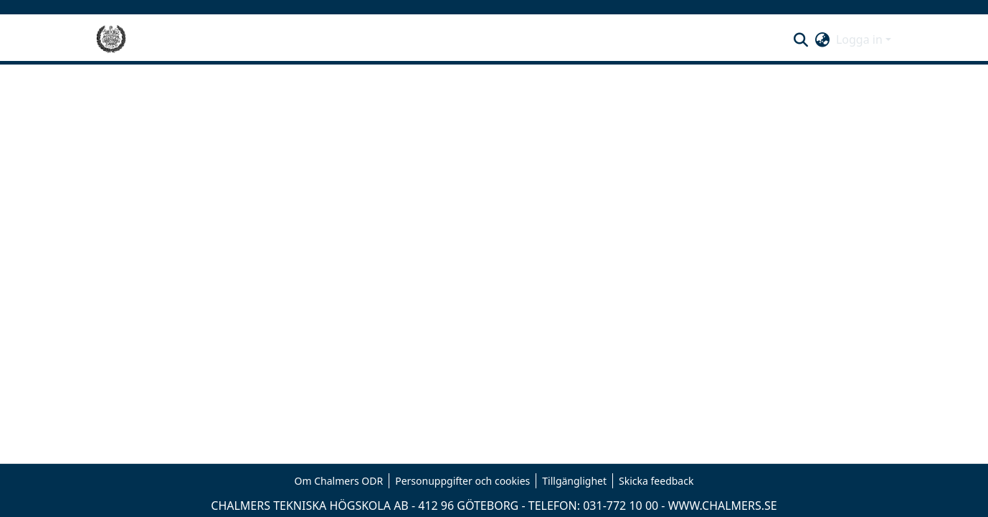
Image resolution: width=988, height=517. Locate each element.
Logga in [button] (860, 39)
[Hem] (111, 39)
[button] (801, 39)
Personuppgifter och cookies (462, 481)
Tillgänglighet (574, 481)
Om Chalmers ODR (339, 481)
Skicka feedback (656, 481)
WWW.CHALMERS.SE (722, 505)
